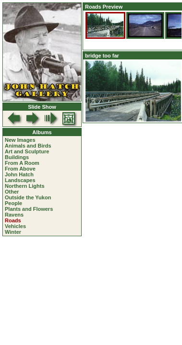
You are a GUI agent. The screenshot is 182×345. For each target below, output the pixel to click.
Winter (13, 232)
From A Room (22, 163)
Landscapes (20, 180)
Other (12, 192)
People (13, 203)
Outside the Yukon (28, 197)
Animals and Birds (28, 146)
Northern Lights (25, 186)
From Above (20, 169)
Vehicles (15, 226)
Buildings (17, 157)
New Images (20, 140)
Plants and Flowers (29, 209)
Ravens (14, 215)
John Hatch (19, 174)
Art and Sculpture (27, 151)
